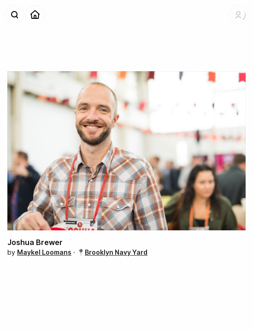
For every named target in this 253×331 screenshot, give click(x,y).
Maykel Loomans (44, 252)
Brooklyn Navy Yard (116, 252)
